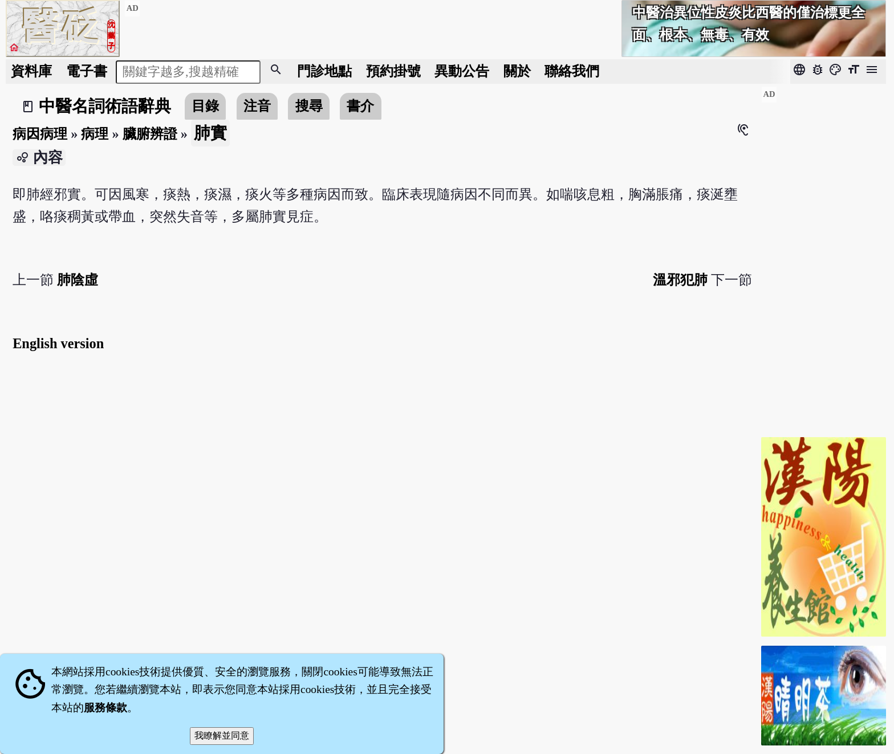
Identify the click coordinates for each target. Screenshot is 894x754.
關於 (517, 71)
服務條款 (105, 708)
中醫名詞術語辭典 (105, 106)
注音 (257, 105)
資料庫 (31, 71)
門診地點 (324, 71)
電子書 (86, 71)
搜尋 (309, 105)
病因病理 (40, 133)
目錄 (205, 105)
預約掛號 (393, 71)
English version (58, 343)
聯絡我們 (571, 71)
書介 (360, 105)
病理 (94, 133)
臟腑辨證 (150, 133)
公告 (461, 71)
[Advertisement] (823, 257)
